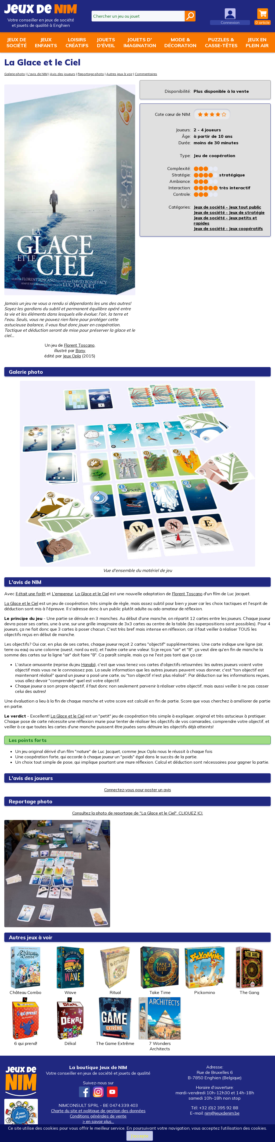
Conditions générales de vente (98, 1116)
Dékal (70, 1021)
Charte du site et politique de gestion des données (98, 1110)
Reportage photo (94, 74)
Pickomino (204, 970)
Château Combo (25, 970)
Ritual (115, 970)
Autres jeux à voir (124, 74)
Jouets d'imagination (140, 42)
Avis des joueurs (65, 74)
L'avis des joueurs (33, 778)
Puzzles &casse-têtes (221, 42)
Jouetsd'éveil (106, 42)
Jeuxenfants (46, 42)
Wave (70, 970)
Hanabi (88, 664)
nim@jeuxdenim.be (222, 1113)
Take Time (160, 970)
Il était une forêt (31, 593)
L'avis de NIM (38, 74)
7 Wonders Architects (160, 1024)
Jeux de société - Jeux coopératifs (218, 241)
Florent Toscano (79, 345)
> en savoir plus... (98, 1121)
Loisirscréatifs (77, 42)
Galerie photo (15, 74)
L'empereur (64, 593)
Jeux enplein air (257, 42)
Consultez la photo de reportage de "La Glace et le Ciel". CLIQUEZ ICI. (137, 813)
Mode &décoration (180, 42)
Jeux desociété (16, 42)
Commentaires (151, 74)
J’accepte (140, 1136)
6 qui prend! (25, 1021)
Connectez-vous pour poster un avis (137, 789)
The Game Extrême (115, 1021)
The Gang (249, 970)
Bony (80, 350)
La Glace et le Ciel (94, 593)
